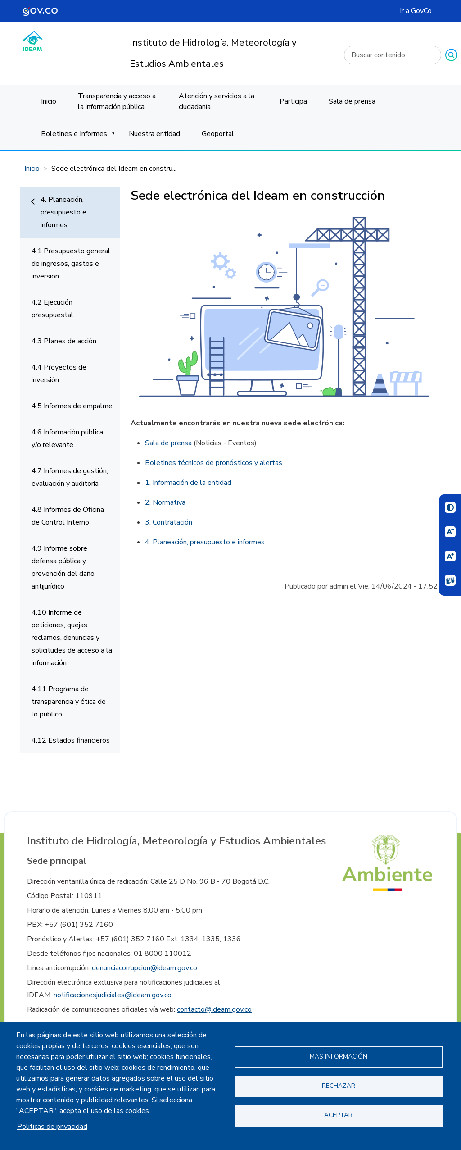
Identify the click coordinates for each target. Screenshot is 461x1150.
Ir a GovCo (416, 11)
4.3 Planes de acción (64, 341)
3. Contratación (168, 522)
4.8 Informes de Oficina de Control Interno (68, 516)
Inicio (48, 101)
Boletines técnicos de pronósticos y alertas (213, 463)
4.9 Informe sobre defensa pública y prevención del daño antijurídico (63, 567)
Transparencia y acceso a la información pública (117, 101)
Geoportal (218, 134)
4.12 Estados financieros (71, 740)
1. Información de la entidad (188, 483)
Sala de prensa (352, 101)
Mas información (338, 1056)
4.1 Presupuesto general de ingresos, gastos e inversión (71, 263)
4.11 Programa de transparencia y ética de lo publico (69, 701)
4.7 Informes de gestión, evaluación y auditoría (70, 477)
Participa (293, 101)
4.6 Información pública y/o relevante (67, 438)
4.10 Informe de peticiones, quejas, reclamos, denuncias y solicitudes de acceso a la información (72, 637)
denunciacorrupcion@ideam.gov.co (144, 968)
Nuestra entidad (154, 134)
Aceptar (338, 1115)
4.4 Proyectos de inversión (59, 373)
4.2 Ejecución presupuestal (52, 308)
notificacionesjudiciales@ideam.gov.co (113, 995)
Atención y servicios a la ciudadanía (216, 101)
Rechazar (338, 1086)
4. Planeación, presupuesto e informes (63, 212)
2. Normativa (165, 502)
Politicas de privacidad (52, 1127)
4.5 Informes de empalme (72, 406)
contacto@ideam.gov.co (214, 1009)
